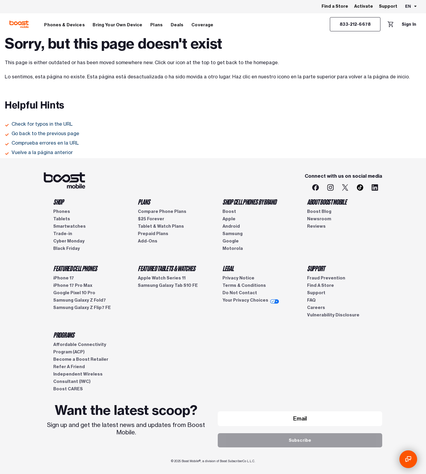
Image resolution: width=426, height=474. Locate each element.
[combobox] (411, 7)
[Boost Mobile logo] (19, 24)
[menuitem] (64, 24)
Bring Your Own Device (117, 24)
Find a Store (335, 6)
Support (388, 6)
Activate (363, 6)
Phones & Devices (64, 24)
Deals (177, 24)
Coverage (202, 24)
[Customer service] (355, 24)
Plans (156, 24)
